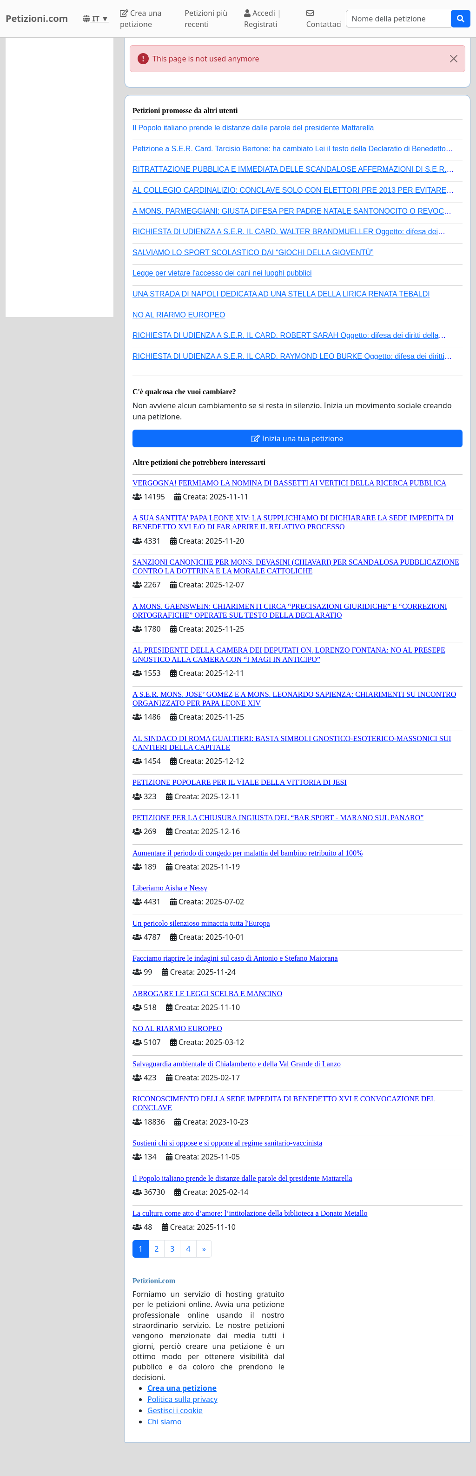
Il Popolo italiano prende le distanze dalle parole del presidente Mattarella (253, 128)
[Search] (398, 18)
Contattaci (324, 19)
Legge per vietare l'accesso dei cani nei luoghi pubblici (222, 273)
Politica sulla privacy (182, 1399)
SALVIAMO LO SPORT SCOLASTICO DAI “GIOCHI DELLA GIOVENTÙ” (252, 252)
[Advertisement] (59, 177)
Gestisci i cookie (175, 1410)
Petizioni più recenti (206, 18)
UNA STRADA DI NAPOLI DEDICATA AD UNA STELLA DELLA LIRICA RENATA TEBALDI (281, 294)
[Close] (454, 59)
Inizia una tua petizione (297, 438)
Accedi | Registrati (262, 18)
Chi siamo (164, 1421)
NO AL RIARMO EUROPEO (178, 315)
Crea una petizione (140, 18)
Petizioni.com (37, 18)
